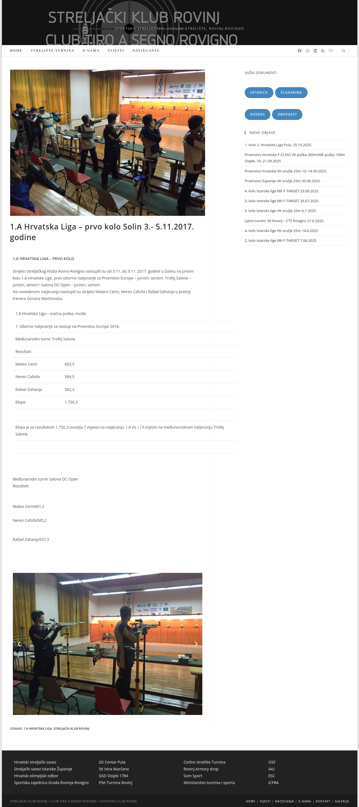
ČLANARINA (291, 92)
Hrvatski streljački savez (35, 762)
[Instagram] (307, 51)
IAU (271, 768)
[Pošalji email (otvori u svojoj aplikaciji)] (331, 51)
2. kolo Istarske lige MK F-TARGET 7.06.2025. (281, 240)
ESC (271, 775)
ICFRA (273, 782)
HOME (250, 801)
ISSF (272, 762)
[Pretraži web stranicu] (343, 51)
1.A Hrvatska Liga (38, 728)
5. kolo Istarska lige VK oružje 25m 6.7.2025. (281, 210)
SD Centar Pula (112, 762)
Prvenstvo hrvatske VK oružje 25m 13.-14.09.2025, (286, 171)
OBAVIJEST (287, 114)
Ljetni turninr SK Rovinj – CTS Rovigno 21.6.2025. (284, 220)
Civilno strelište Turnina (205, 762)
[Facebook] (300, 51)
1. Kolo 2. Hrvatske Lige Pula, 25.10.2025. (278, 144)
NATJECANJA (284, 801)
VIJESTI (265, 801)
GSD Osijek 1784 (113, 775)
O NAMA (304, 801)
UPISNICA (259, 92)
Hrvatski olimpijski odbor (36, 775)
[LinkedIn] (315, 51)
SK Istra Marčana (114, 768)
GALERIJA (342, 801)
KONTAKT (323, 801)
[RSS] (323, 51)
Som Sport (193, 775)
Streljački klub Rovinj (71, 728)
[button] (19, 644)
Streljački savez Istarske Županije (43, 768)
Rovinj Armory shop (201, 768)
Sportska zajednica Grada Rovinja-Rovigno (51, 782)
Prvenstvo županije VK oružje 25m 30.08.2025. (283, 180)
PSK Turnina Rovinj (115, 782)
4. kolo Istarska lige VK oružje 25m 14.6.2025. (282, 230)
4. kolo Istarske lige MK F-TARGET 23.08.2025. (282, 191)
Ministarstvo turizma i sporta (209, 782)
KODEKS (257, 114)
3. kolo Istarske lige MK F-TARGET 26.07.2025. (282, 200)
